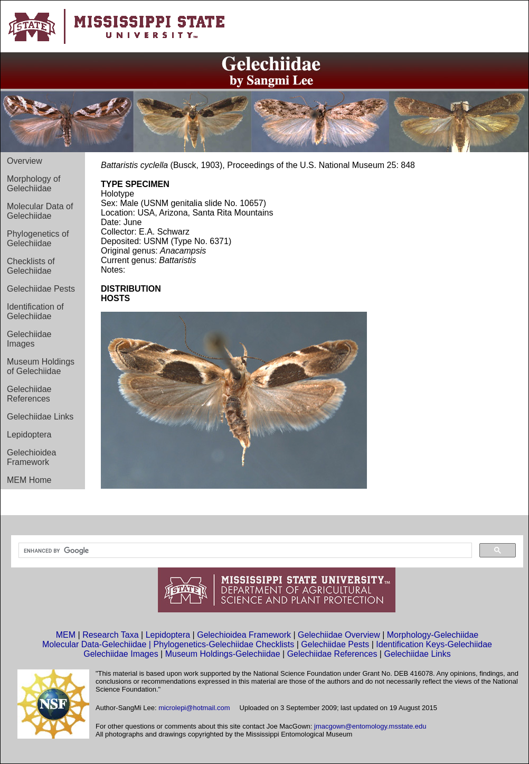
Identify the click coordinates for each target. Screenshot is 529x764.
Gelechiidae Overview (339, 634)
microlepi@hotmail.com (194, 708)
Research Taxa (110, 634)
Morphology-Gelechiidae (432, 634)
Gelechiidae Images (29, 339)
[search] (244, 550)
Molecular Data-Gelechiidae (94, 644)
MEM (65, 634)
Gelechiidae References (29, 394)
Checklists (275, 644)
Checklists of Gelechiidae (31, 266)
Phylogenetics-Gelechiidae (204, 644)
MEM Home (29, 480)
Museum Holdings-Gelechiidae (222, 653)
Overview (24, 160)
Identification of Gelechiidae (35, 311)
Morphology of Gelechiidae (33, 183)
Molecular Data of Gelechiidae (40, 211)
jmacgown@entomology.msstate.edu (370, 726)
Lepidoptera (29, 434)
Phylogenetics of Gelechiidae (38, 238)
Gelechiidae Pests (41, 288)
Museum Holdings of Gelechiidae (40, 366)
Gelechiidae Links (40, 416)
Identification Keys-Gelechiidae (434, 644)
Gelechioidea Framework (31, 457)
